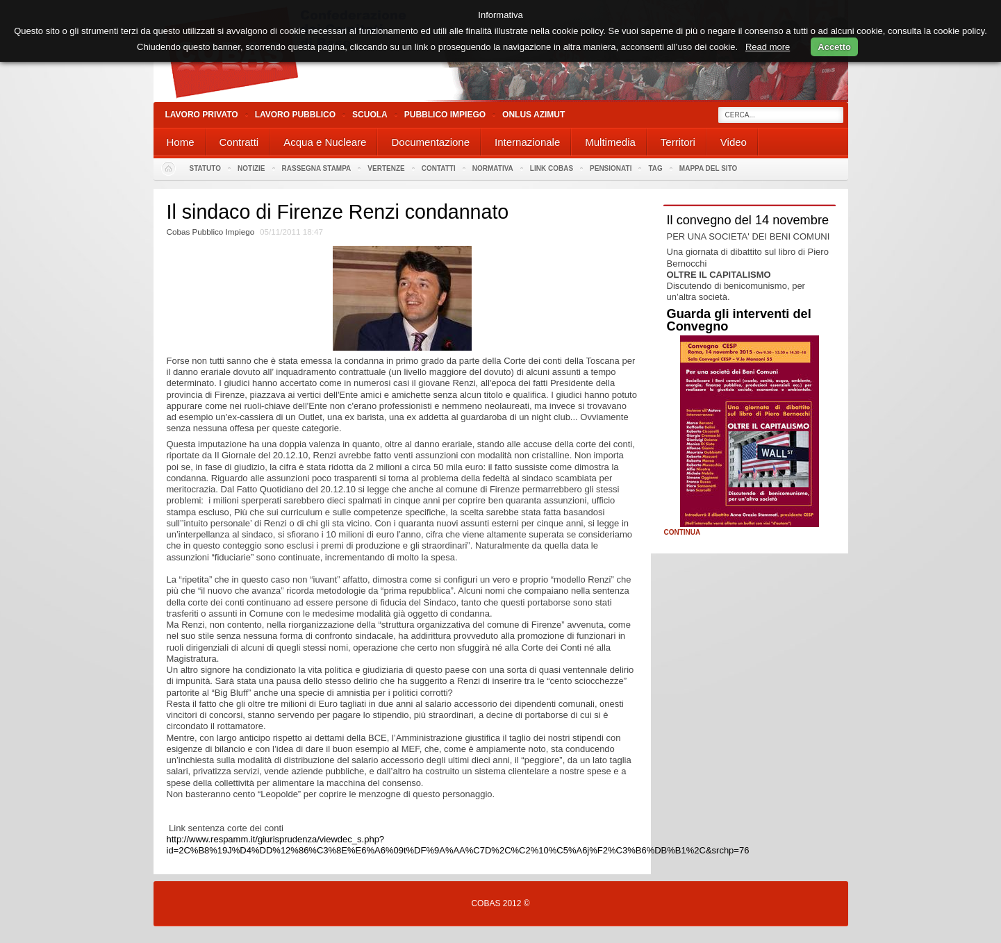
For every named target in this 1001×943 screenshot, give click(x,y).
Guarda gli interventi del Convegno (739, 320)
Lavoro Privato (201, 114)
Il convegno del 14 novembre (748, 220)
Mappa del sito (708, 168)
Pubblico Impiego (445, 114)
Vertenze (385, 168)
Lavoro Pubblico (295, 114)
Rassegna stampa (316, 168)
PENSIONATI (610, 168)
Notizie (251, 168)
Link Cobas (551, 168)
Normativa (492, 168)
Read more (767, 47)
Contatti (439, 168)
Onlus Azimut (533, 114)
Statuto (206, 168)
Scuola (370, 114)
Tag (655, 168)
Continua (682, 532)
